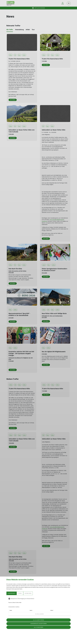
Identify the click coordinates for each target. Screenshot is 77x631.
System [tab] (19, 593)
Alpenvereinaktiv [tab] (11, 593)
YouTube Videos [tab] (27, 593)
